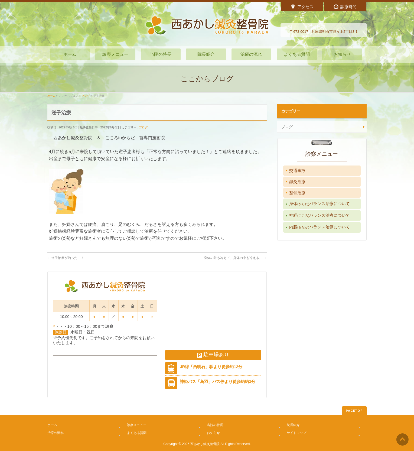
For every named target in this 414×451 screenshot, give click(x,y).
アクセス (302, 7)
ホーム (52, 425)
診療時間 (345, 7)
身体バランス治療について (319, 203)
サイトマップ (296, 433)
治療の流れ (55, 433)
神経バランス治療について (319, 215)
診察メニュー (136, 425)
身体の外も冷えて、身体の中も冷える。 (235, 258)
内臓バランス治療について (319, 227)
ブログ (143, 127)
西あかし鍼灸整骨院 (205, 444)
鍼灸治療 (297, 181)
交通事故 (297, 170)
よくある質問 (136, 433)
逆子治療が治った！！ (65, 258)
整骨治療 (297, 192)
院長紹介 (293, 425)
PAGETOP (354, 410)
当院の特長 (215, 425)
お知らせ (213, 433)
